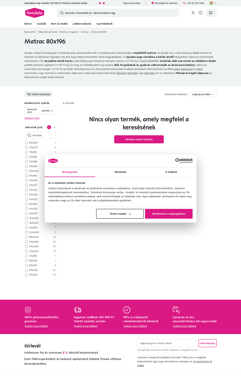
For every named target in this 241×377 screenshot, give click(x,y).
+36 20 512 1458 (193, 3)
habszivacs (187, 69)
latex (200, 69)
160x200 (132, 73)
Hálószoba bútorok (47, 31)
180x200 (149, 73)
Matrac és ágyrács (69, 31)
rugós (177, 69)
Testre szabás (120, 213)
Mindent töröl (31, 118)
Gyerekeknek (104, 23)
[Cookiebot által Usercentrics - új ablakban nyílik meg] (178, 160)
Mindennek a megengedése (168, 213)
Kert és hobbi (59, 23)
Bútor (28, 23)
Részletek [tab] (120, 171)
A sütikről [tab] (171, 171)
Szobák (41, 23)
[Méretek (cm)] (41, 127)
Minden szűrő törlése (139, 139)
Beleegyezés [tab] (70, 171)
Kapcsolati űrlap (131, 3)
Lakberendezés (82, 23)
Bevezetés (30, 31)
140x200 (121, 73)
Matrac (85, 31)
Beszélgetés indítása (164, 3)
